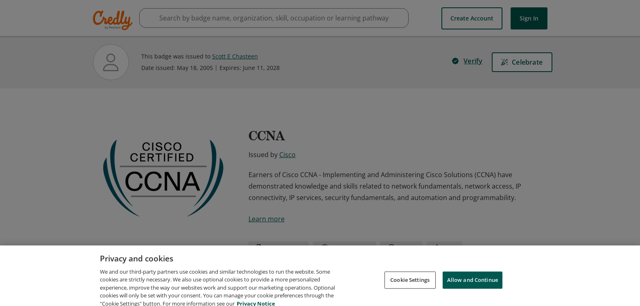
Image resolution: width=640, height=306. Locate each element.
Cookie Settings (410, 290)
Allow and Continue (472, 290)
